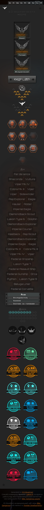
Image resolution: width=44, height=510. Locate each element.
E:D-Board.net (27, 492)
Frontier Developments (33, 505)
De (17, 3)
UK (29, 3)
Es (21, 3)
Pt (25, 3)
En (10, 3)
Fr (13, 3)
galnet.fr (30, 494)
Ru (37, 3)
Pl (41, 3)
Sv (33, 3)
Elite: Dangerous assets (31, 499)
